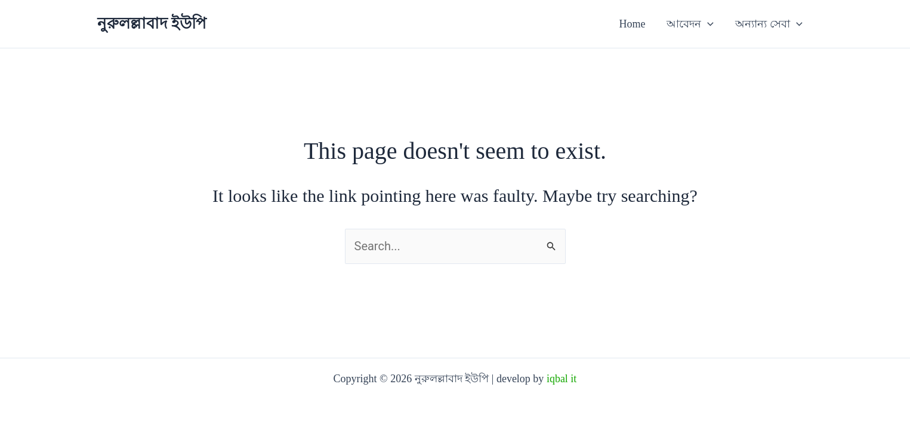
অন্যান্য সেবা (768, 24)
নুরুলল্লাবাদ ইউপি (152, 23)
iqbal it (562, 379)
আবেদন (690, 24)
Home (632, 24)
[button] (707, 24)
